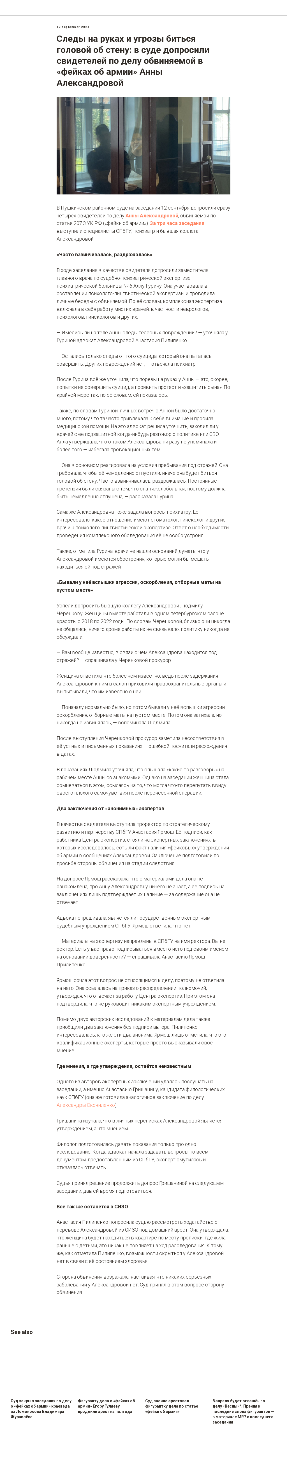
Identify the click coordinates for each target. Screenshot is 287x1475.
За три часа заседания (177, 226)
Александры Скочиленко (86, 1107)
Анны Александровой (152, 218)
